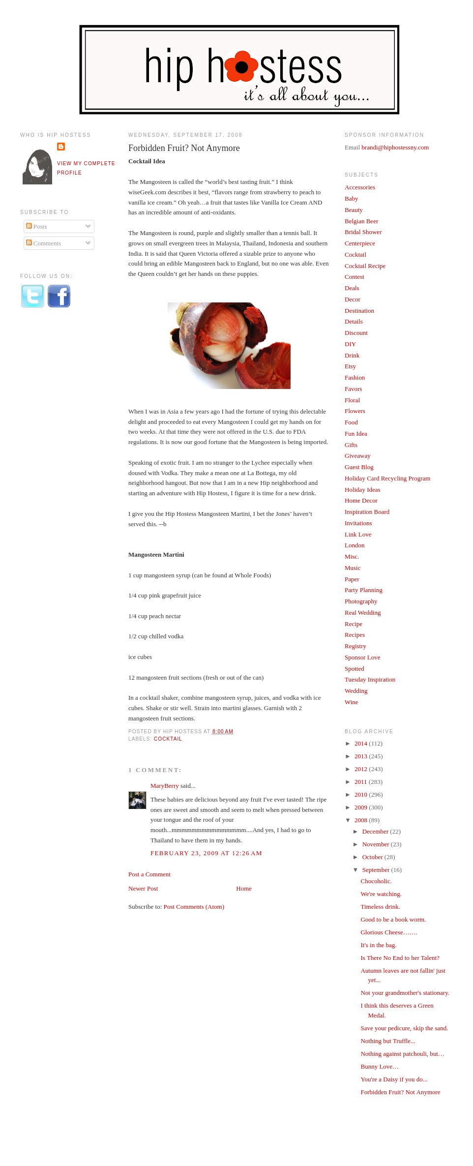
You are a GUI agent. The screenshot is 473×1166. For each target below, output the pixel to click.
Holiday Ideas (363, 489)
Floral (352, 400)
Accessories (360, 187)
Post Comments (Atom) (194, 906)
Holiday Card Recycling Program (387, 478)
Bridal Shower (363, 232)
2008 (362, 820)
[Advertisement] (59, 478)
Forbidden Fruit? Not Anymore (184, 148)
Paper (352, 579)
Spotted (354, 668)
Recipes (355, 634)
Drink (352, 355)
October (373, 857)
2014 (362, 743)
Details (354, 321)
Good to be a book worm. (393, 919)
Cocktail (168, 739)
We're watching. (381, 893)
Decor (352, 299)
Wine (351, 702)
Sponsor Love (363, 657)
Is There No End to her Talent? (399, 957)
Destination (359, 310)
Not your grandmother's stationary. (404, 992)
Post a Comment (149, 874)
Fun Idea (356, 433)
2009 (362, 807)
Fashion (355, 377)
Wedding (356, 690)
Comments (43, 243)
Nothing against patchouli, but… (402, 1053)
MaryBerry (164, 785)
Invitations (358, 523)
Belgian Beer (361, 221)
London (354, 545)
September (376, 869)
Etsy (350, 366)
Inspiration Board (367, 511)
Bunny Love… (379, 1066)
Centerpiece (360, 243)
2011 (362, 781)
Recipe (353, 624)
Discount (356, 332)
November (376, 844)
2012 (362, 769)
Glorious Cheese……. (388, 932)
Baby (351, 198)
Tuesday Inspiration (370, 679)
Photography (361, 601)
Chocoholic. (375, 881)
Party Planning (364, 590)
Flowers (355, 411)
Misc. (352, 556)
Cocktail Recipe (365, 265)
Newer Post (143, 888)
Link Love (358, 534)
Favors (353, 388)
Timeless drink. (380, 906)
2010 (362, 794)
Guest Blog (359, 467)
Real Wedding (363, 612)
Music (353, 567)
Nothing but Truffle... (387, 1041)
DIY (350, 344)
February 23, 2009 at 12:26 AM (206, 853)
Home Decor (361, 500)
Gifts (351, 444)
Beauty (354, 209)
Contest (354, 276)
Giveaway (358, 455)
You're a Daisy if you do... (393, 1079)
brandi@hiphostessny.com (395, 147)
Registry (355, 646)
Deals (352, 288)
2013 (362, 756)
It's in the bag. (378, 945)
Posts (36, 226)
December (376, 831)
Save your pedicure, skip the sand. (404, 1028)
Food (351, 422)
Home (244, 888)
